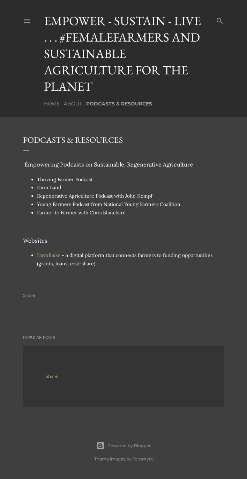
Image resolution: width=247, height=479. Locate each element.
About (73, 104)
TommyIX (143, 459)
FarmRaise (48, 255)
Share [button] (29, 295)
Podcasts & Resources (119, 104)
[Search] (220, 19)
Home (52, 104)
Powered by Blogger (123, 446)
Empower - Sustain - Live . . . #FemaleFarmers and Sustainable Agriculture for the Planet (122, 54)
